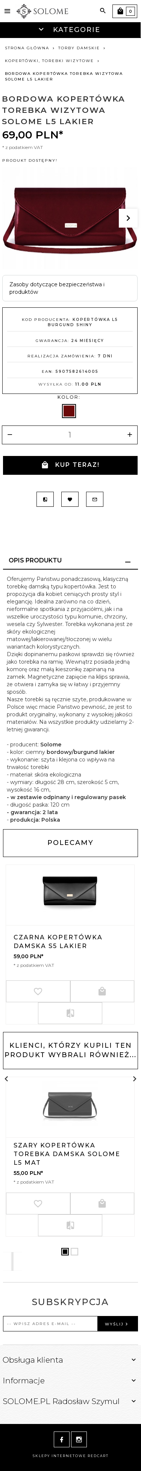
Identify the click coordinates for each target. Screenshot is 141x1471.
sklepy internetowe (59, 1456)
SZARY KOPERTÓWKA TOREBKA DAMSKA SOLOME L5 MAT (67, 1154)
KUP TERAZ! (70, 465)
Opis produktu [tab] (35, 560)
